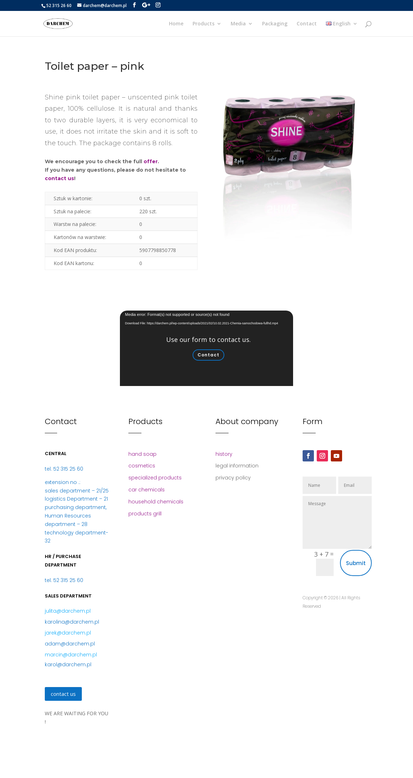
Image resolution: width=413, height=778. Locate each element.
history (223, 454)
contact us (59, 178)
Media (238, 24)
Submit (356, 563)
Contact (307, 24)
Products (203, 24)
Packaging (274, 24)
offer (151, 161)
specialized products (155, 477)
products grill (145, 513)
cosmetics (141, 465)
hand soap (142, 454)
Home (176, 24)
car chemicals (146, 489)
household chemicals (155, 501)
